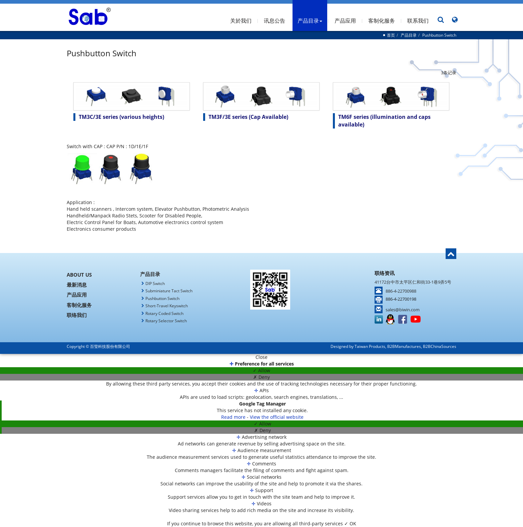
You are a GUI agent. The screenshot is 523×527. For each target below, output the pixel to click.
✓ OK (350, 523)
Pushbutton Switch (439, 35)
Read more (234, 417)
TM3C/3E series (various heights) (121, 117)
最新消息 (77, 284)
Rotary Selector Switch (166, 321)
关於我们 (240, 20)
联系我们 (418, 20)
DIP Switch (155, 283)
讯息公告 (274, 20)
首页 (391, 35)
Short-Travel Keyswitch (166, 306)
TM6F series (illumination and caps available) (384, 120)
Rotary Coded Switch (164, 313)
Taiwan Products (370, 346)
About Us (79, 274)
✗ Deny (261, 377)
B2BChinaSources (439, 346)
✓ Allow (261, 370)
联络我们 (77, 315)
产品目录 (310, 20)
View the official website (277, 417)
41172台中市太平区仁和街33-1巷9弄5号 (413, 282)
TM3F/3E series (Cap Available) (248, 117)
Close (261, 357)
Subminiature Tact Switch (168, 291)
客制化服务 (381, 20)
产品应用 (345, 20)
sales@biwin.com (403, 310)
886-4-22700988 (401, 291)
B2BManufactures (404, 346)
